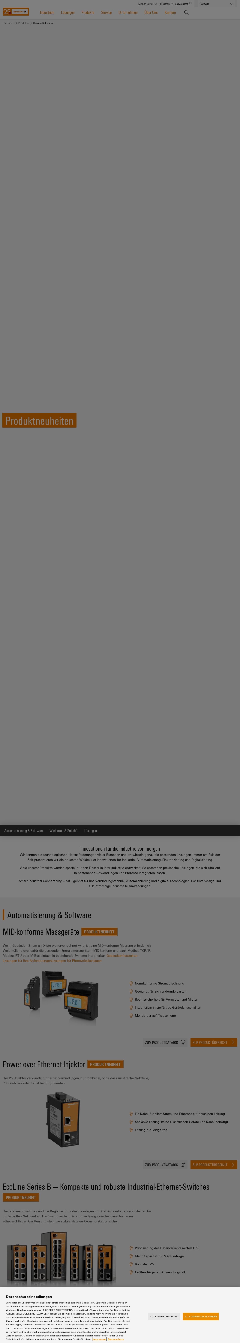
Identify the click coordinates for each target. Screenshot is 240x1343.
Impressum (99, 1339)
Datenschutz (116, 1339)
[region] (120, 1315)
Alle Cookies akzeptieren (201, 1316)
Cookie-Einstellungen (164, 1316)
